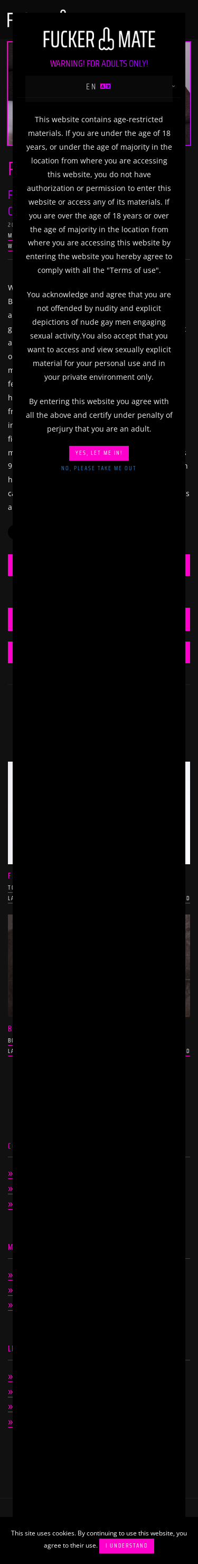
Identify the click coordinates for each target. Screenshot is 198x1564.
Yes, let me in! (99, 453)
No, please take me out (99, 468)
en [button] (99, 86)
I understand (127, 1545)
